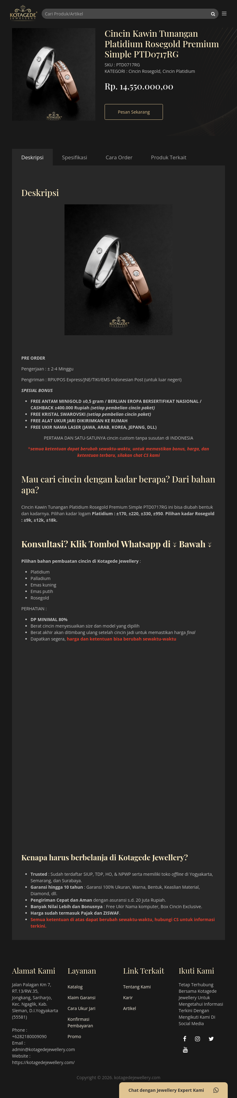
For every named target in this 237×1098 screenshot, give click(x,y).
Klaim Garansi (81, 997)
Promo (74, 1036)
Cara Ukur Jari (81, 1008)
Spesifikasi (74, 157)
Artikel (129, 1008)
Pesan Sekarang (134, 112)
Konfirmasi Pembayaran (80, 1022)
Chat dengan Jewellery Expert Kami (173, 1090)
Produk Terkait (168, 157)
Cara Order (119, 157)
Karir (128, 997)
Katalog (75, 987)
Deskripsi (32, 157)
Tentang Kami (137, 987)
